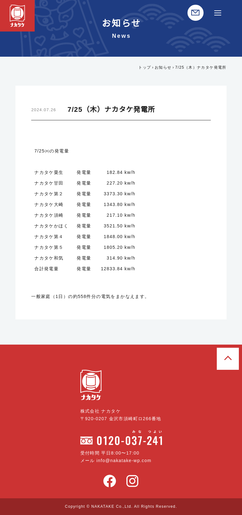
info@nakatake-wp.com (126, 460)
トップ (144, 67)
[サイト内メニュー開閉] (218, 12)
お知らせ (162, 67)
